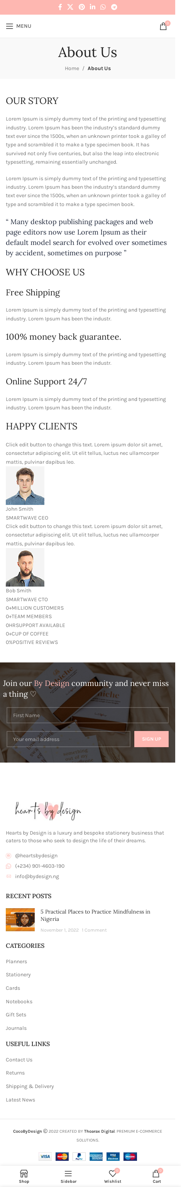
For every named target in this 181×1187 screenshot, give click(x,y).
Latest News (20, 1099)
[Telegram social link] (114, 7)
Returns (15, 1073)
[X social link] (70, 7)
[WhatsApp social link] (103, 7)
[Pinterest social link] (81, 7)
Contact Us (19, 1059)
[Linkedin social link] (92, 7)
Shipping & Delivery (30, 1086)
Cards (13, 988)
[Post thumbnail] (20, 921)
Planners (16, 961)
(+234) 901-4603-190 (39, 866)
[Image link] (48, 811)
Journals (16, 1028)
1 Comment (94, 930)
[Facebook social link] (60, 7)
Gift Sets (16, 1014)
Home (72, 68)
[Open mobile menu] (18, 26)
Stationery (18, 974)
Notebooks (19, 1001)
